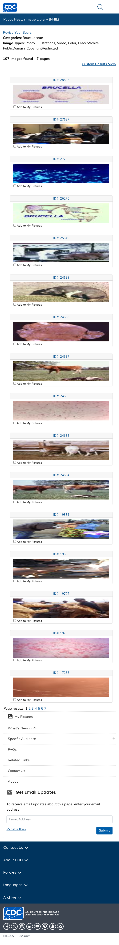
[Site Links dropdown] (113, 7)
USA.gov (24, 936)
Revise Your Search (18, 32)
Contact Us (16, 771)
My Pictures (20, 717)
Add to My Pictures (29, 107)
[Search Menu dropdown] (100, 7)
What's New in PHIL (24, 728)
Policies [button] (12, 872)
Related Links (19, 760)
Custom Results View (99, 64)
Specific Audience (22, 738)
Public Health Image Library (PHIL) (31, 19)
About (13, 781)
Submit (104, 830)
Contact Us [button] (16, 847)
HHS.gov (8, 936)
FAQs (12, 749)
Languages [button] (15, 884)
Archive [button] (12, 897)
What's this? (16, 829)
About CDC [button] (15, 860)
